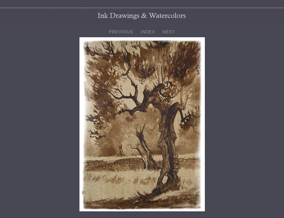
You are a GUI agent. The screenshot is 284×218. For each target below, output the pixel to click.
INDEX (148, 31)
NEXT (169, 31)
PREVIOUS (121, 31)
